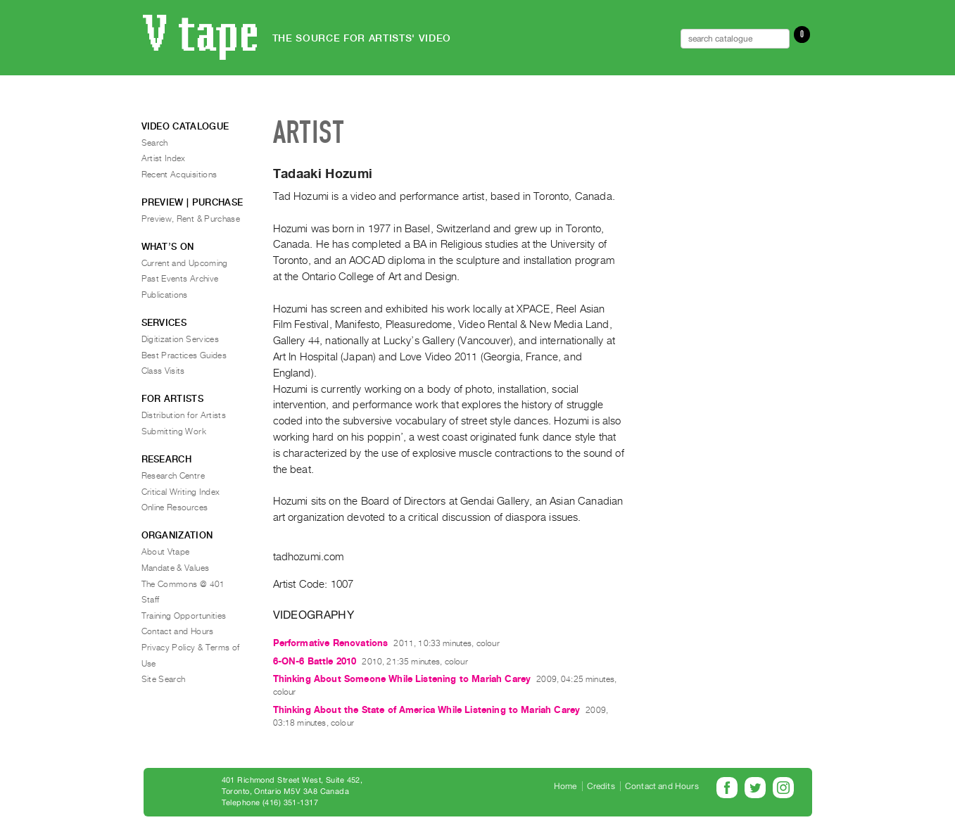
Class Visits (163, 371)
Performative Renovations (330, 643)
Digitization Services (180, 339)
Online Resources (174, 507)
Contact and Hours (177, 631)
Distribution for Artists (184, 415)
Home (565, 786)
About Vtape (165, 552)
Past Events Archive (180, 279)
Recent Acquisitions (179, 174)
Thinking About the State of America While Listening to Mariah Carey (427, 710)
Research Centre (173, 476)
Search (154, 143)
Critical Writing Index (180, 492)
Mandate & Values (175, 568)
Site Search (163, 679)
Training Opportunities (184, 616)
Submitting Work (173, 431)
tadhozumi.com (308, 556)
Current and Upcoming (184, 263)
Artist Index (163, 158)
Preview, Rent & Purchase (191, 219)
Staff (150, 600)
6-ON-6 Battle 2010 (315, 661)
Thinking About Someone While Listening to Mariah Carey (402, 679)
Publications (164, 295)
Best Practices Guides (184, 355)
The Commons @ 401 (183, 584)
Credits (601, 786)
